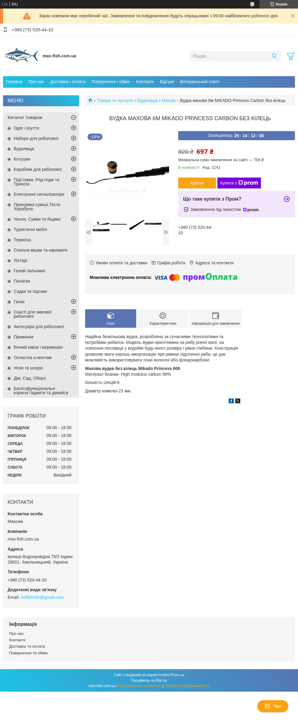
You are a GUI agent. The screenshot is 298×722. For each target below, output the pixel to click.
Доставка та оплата (27, 646)
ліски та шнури (28, 367)
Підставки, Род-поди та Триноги (36, 181)
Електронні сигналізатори (39, 194)
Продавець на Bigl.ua (149, 680)
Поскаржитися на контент (139, 686)
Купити (197, 183)
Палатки (22, 281)
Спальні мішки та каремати (41, 250)
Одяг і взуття (26, 128)
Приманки (23, 336)
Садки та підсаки (30, 291)
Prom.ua (177, 675)
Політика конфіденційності (187, 686)
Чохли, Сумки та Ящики (37, 219)
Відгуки (167, 81)
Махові (169, 100)
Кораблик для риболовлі (38, 169)
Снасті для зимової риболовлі (32, 314)
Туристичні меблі (30, 229)
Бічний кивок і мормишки (38, 347)
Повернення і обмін (111, 81)
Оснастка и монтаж (33, 357)
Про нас (36, 81)
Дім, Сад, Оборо (30, 378)
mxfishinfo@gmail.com (42, 597)
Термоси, (23, 239)
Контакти (145, 81)
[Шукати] (274, 56)
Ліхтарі (20, 260)
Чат (273, 706)
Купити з (239, 183)
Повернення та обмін (28, 653)
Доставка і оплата (67, 81)
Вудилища (147, 100)
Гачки (19, 301)
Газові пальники (29, 270)
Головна (14, 81)
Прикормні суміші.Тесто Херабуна (37, 206)
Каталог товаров (25, 117)
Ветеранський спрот (200, 81)
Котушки (22, 159)
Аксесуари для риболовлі (39, 326)
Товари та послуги (115, 100)
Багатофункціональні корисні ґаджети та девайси (41, 390)
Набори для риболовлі (36, 138)
